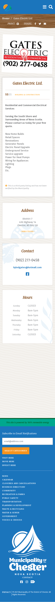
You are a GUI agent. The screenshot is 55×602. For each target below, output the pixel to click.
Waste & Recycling (13, 509)
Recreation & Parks (13, 494)
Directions (27, 231)
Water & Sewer (10, 513)
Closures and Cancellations (19, 483)
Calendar (7, 480)
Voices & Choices (12, 520)
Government (9, 516)
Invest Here (9, 465)
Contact (27, 577)
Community (9, 491)
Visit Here (8, 458)
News (5, 476)
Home (6, 18)
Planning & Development (16, 505)
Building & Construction (27, 95)
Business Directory (13, 487)
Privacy (6, 592)
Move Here (8, 461)
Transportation (12, 502)
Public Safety (10, 498)
